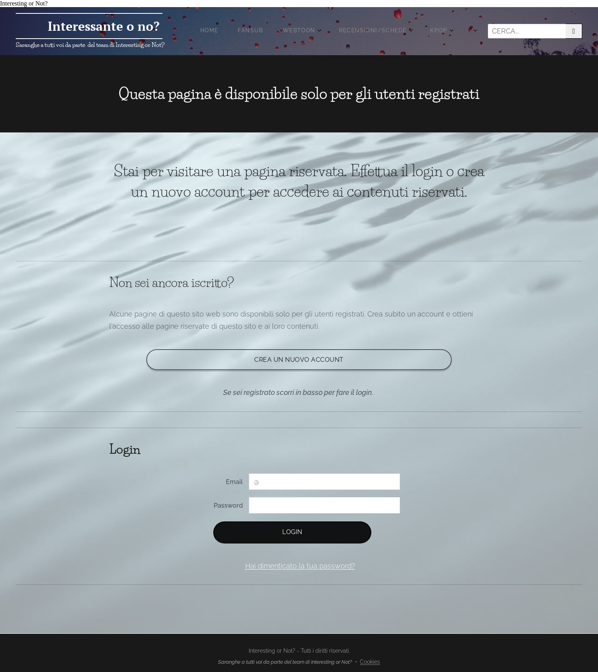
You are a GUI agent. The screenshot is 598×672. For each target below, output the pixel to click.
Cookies (370, 662)
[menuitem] (326, 31)
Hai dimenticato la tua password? (300, 566)
